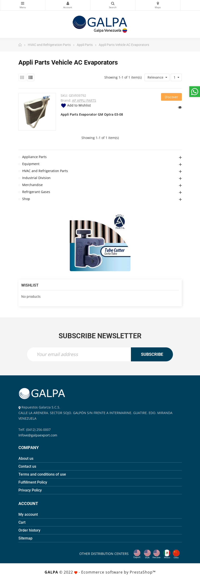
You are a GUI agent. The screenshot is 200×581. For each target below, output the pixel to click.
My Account (67, 3)
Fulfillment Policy (32, 482)
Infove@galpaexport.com (37, 435)
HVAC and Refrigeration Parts (45, 171)
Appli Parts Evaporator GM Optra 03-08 (92, 114)
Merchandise (32, 185)
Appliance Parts (34, 157)
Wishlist (30, 285)
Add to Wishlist (76, 105)
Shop (26, 199)
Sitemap (25, 538)
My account (28, 514)
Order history (29, 530)
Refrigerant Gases (36, 192)
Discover (171, 97)
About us (25, 458)
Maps (157, 3)
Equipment (30, 164)
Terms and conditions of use (42, 474)
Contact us (27, 466)
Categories (22, 3)
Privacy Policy (30, 490)
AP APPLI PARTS (84, 100)
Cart (21, 522)
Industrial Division (36, 178)
